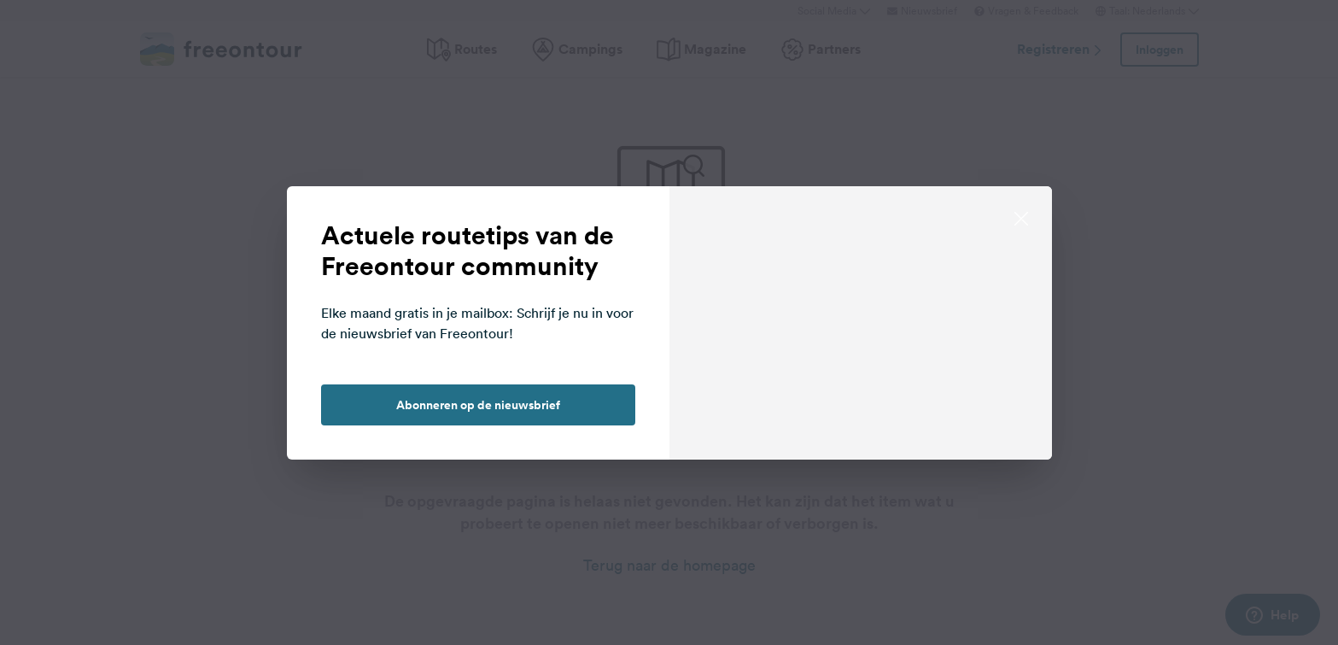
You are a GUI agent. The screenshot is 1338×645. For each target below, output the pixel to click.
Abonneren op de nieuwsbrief (478, 404)
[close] (1021, 217)
